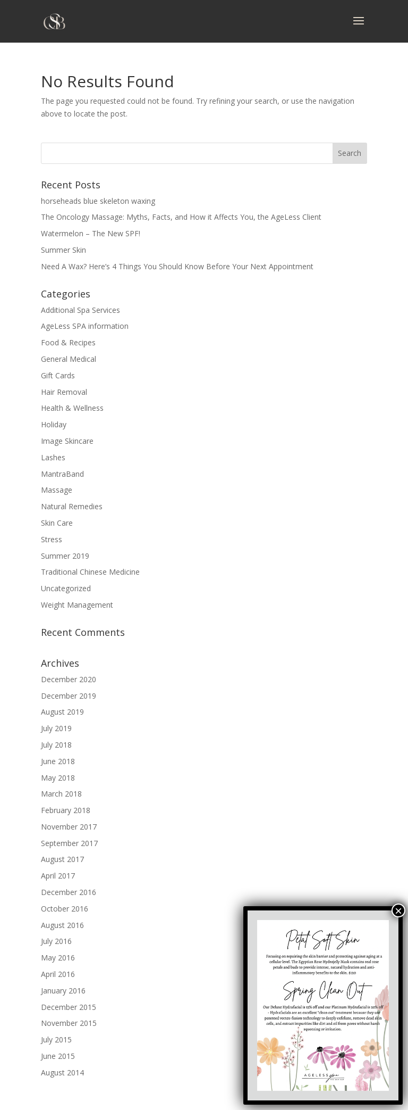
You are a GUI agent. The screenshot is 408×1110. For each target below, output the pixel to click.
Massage (56, 490)
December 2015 (68, 1007)
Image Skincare (67, 441)
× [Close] (398, 910)
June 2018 (58, 761)
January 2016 (63, 990)
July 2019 (56, 728)
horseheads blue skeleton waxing (98, 201)
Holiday (53, 424)
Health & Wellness (72, 408)
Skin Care (57, 523)
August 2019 (62, 712)
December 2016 (68, 892)
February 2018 (65, 810)
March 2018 (61, 794)
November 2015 (69, 1023)
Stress (51, 539)
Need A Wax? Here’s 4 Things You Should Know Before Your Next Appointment (177, 266)
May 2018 (58, 778)
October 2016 (64, 909)
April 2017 (58, 876)
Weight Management (77, 605)
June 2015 (58, 1056)
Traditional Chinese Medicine (90, 572)
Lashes (53, 457)
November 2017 (69, 827)
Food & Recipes (68, 342)
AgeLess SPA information (85, 326)
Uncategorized (66, 588)
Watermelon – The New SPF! (90, 233)
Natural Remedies (72, 506)
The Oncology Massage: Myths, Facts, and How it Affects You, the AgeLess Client (181, 217)
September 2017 (69, 843)
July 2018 (56, 745)
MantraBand (62, 474)
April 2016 (58, 974)
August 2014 (62, 1072)
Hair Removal (64, 392)
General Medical (68, 359)
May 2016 (58, 957)
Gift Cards (58, 375)
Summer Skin (63, 250)
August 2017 (62, 859)
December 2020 (68, 679)
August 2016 (62, 925)
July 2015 (56, 1039)
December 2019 (68, 696)
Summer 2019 (65, 556)
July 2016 (56, 941)
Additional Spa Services (80, 310)
